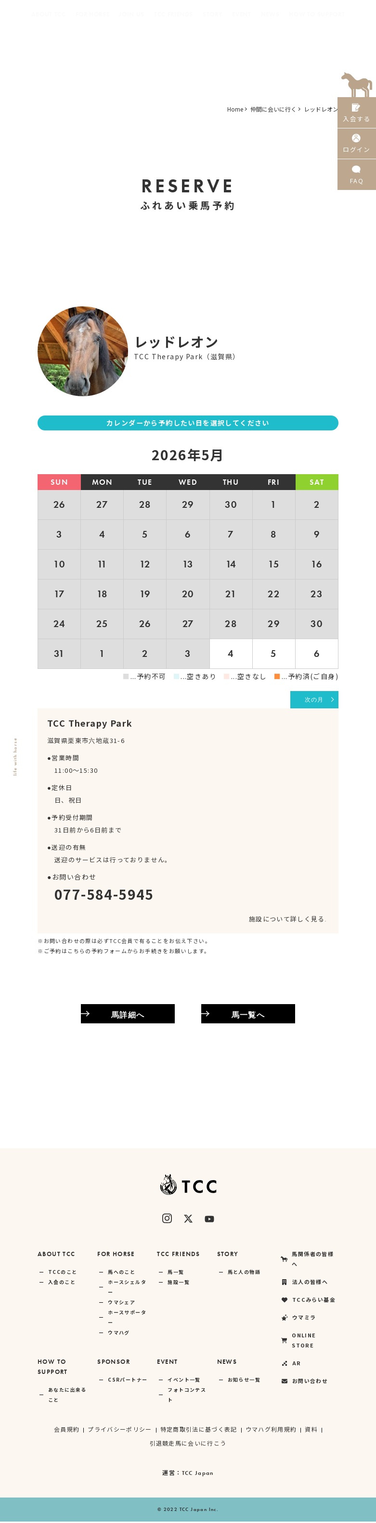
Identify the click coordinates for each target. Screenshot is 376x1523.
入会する (356, 114)
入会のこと (62, 1283)
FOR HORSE (116, 1255)
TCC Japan (198, 1474)
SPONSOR (113, 1363)
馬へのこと (121, 1273)
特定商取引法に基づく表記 (198, 1430)
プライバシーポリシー (119, 1430)
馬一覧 (176, 1273)
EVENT (167, 1363)
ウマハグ (119, 1333)
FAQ (356, 182)
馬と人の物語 (244, 1273)
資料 (311, 1430)
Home (235, 109)
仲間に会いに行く (273, 109)
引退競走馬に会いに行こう (188, 1444)
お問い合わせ (304, 1382)
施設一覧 (179, 1283)
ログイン (356, 148)
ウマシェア (121, 1303)
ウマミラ (235, 43)
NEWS (227, 1363)
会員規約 (66, 1430)
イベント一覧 (184, 1381)
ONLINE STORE (288, 43)
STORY (228, 1255)
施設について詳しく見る (287, 920)
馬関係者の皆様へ (62, 43)
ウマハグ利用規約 (271, 1430)
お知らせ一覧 (244, 1381)
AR (334, 43)
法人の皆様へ (124, 43)
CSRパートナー (127, 1381)
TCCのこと (62, 1273)
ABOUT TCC (57, 1255)
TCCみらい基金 (182, 43)
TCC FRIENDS (178, 1255)
